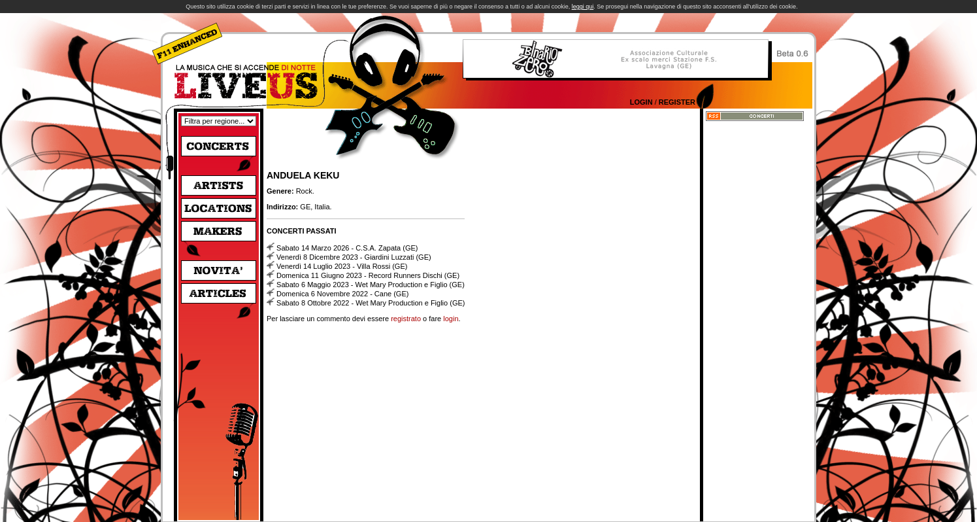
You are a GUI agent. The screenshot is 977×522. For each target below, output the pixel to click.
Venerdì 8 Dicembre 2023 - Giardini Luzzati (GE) (353, 257)
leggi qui (583, 6)
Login (641, 102)
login (450, 318)
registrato (406, 318)
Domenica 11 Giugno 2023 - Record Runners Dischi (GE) (367, 275)
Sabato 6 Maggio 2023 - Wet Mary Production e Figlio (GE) (370, 284)
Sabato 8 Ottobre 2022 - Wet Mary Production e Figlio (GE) (370, 303)
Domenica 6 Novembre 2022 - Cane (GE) (342, 294)
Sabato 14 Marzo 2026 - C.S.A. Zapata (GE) (347, 248)
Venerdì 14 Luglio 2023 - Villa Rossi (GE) (341, 266)
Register (677, 102)
